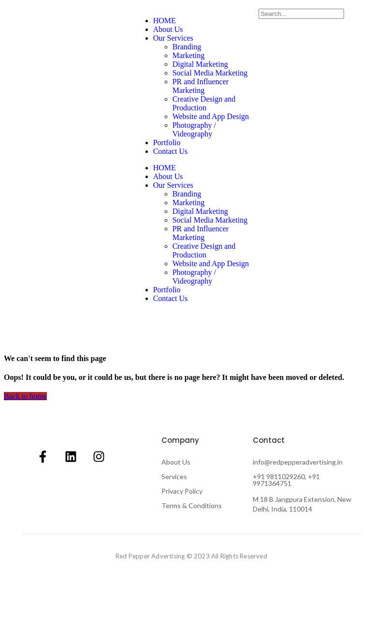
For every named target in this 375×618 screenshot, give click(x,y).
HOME (164, 20)
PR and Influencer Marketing (201, 85)
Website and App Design (211, 116)
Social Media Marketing (210, 73)
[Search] (301, 14)
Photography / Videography (194, 129)
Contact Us (170, 151)
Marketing (189, 55)
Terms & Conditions (191, 505)
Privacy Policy (181, 491)
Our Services (173, 38)
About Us (168, 29)
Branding (187, 47)
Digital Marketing (200, 64)
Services (174, 476)
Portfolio (167, 142)
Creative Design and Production (204, 103)
